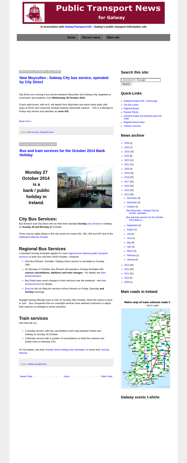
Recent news (91, 37)
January (131, 259)
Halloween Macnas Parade (33, 237)
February (131, 255)
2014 (127, 194)
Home (71, 37)
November (132, 202)
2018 (127, 177)
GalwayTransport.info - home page (140, 101)
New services (33, 132)
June (129, 238)
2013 (127, 265)
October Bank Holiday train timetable (65, 349)
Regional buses (47, 132)
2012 (127, 269)
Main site (113, 37)
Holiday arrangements (37, 364)
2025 (127, 147)
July (129, 234)
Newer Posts (26, 376)
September (132, 225)
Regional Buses (131, 108)
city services (94, 223)
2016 (127, 186)
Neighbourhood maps (134, 122)
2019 (127, 173)
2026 (127, 143)
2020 (127, 169)
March (130, 251)
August (130, 229)
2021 (127, 164)
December (132, 198)
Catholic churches (132, 126)
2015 (127, 190)
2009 (127, 282)
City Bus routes (131, 105)
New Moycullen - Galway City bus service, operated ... (142, 211)
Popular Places (131, 112)
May (129, 242)
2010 (127, 278)
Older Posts (106, 376)
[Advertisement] (93, 54)
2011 (127, 273)
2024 (127, 151)
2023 (127, 156)
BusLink (29, 288)
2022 (127, 160)
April (129, 246)
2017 (127, 181)
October (131, 206)
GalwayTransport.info (78, 26)
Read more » (25, 121)
